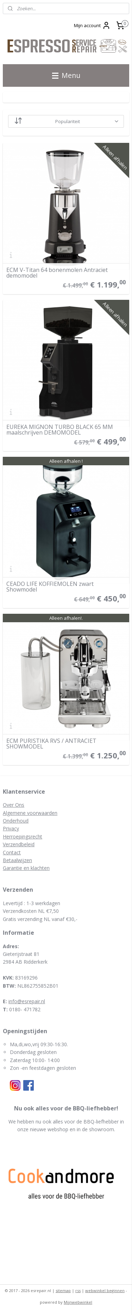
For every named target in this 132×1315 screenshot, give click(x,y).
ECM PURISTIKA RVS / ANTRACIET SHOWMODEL (51, 743)
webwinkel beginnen (105, 1290)
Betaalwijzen (17, 860)
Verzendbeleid (18, 844)
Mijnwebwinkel (78, 1302)
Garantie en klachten (26, 868)
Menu (66, 75)
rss (78, 1290)
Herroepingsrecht (22, 836)
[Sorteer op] (66, 121)
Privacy (11, 828)
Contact (12, 852)
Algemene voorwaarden (30, 813)
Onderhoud (16, 820)
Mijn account (92, 25)
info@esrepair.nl (26, 1001)
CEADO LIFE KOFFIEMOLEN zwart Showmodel (50, 586)
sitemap (63, 1290)
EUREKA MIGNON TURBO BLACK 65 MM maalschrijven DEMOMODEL (59, 429)
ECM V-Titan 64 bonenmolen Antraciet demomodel (57, 272)
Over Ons (13, 804)
